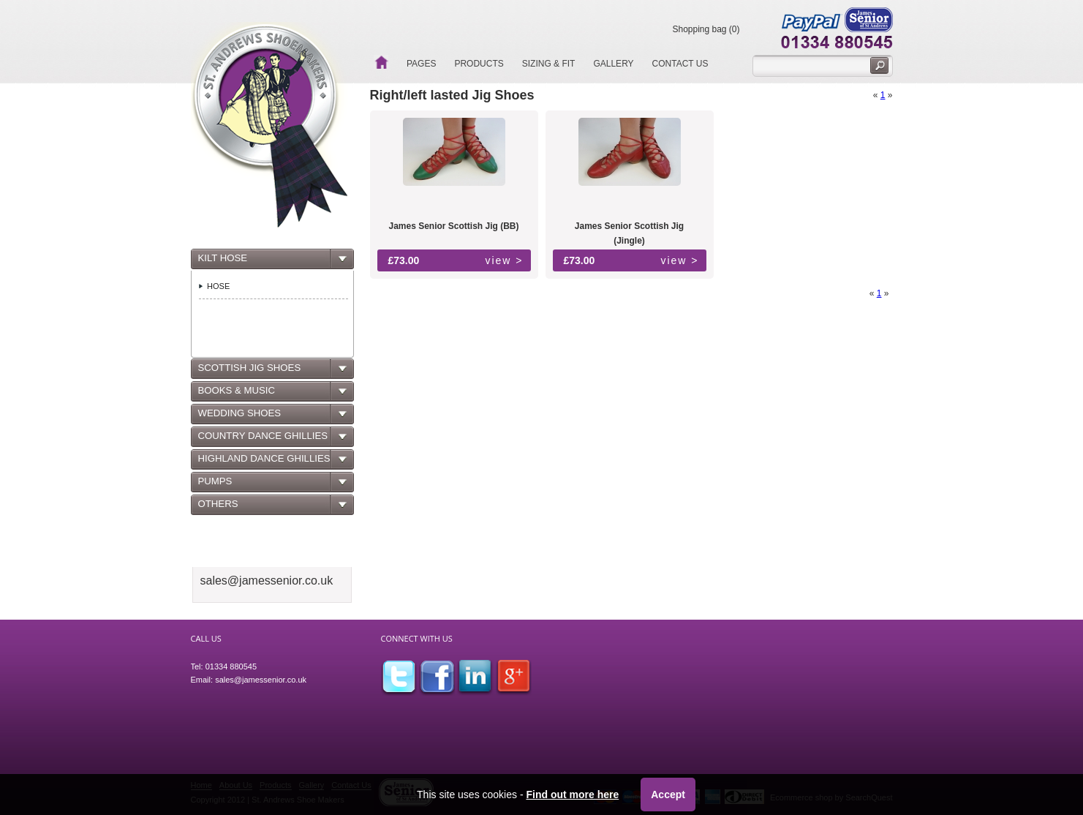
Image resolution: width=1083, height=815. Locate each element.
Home (381, 62)
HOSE (218, 286)
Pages (421, 64)
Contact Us (680, 64)
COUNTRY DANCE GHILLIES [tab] (261, 439)
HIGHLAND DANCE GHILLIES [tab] (262, 462)
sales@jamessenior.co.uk (260, 679)
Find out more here (572, 794)
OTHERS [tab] (216, 507)
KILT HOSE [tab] (221, 261)
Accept (668, 794)
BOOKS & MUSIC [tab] (235, 394)
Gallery (613, 64)
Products (478, 64)
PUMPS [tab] (213, 485)
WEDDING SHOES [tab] (238, 417)
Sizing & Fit (549, 64)
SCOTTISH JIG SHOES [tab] (248, 371)
